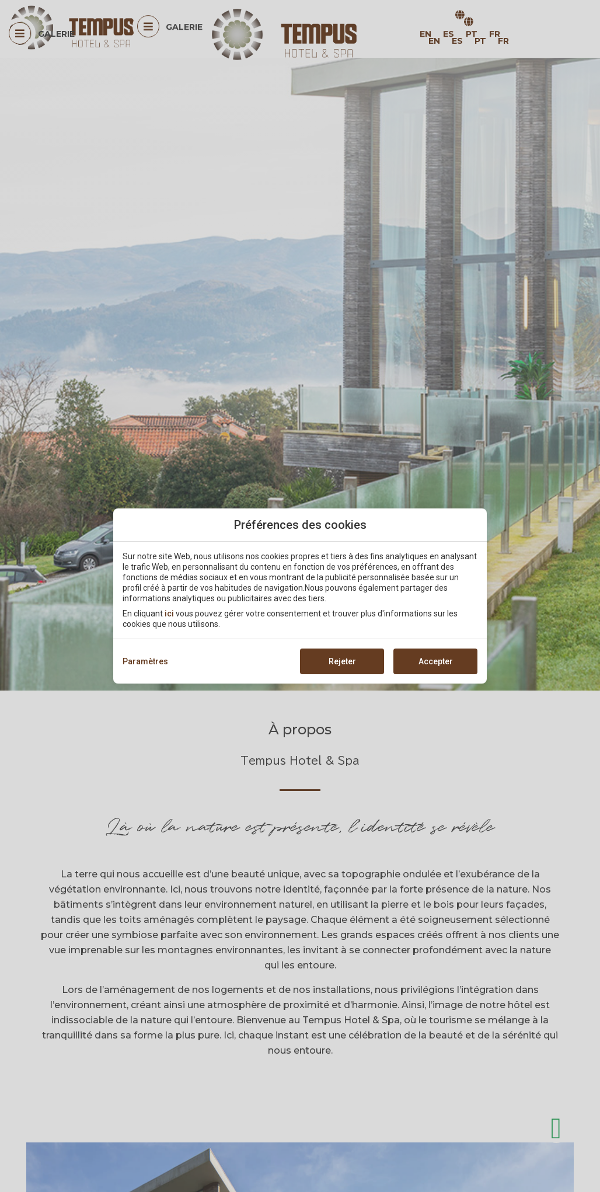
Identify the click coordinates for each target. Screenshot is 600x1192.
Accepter (435, 661)
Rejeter (342, 661)
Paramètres (145, 661)
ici (169, 613)
